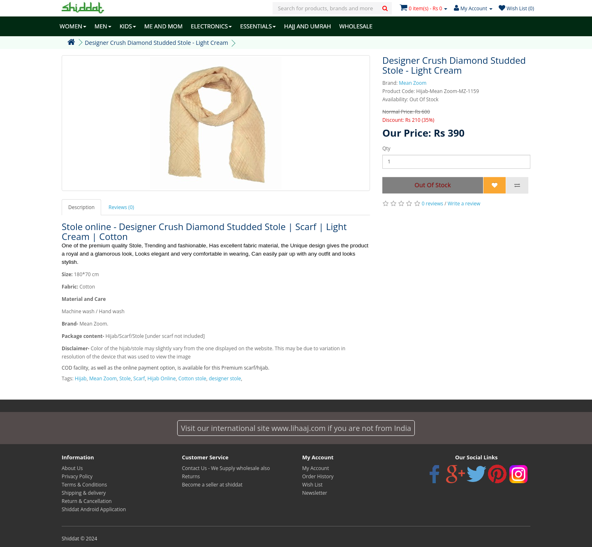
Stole (125, 378)
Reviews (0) (121, 207)
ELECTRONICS (211, 26)
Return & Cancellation (87, 501)
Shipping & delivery (84, 492)
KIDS (128, 26)
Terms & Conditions (84, 484)
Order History (317, 476)
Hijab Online (162, 378)
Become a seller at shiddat (212, 484)
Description (81, 207)
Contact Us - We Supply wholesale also (226, 468)
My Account (315, 468)
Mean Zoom (412, 82)
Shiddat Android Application (94, 509)
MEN (103, 26)
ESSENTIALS (258, 26)
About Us (72, 468)
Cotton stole (192, 378)
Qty (386, 148)
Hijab (81, 378)
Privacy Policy (77, 476)
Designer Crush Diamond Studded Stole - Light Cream (156, 43)
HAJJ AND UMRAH (307, 26)
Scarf (139, 378)
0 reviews (432, 203)
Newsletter (314, 492)
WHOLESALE (355, 26)
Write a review (464, 203)
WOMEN (73, 26)
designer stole (225, 378)
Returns (191, 476)
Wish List (312, 484)
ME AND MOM (163, 26)
